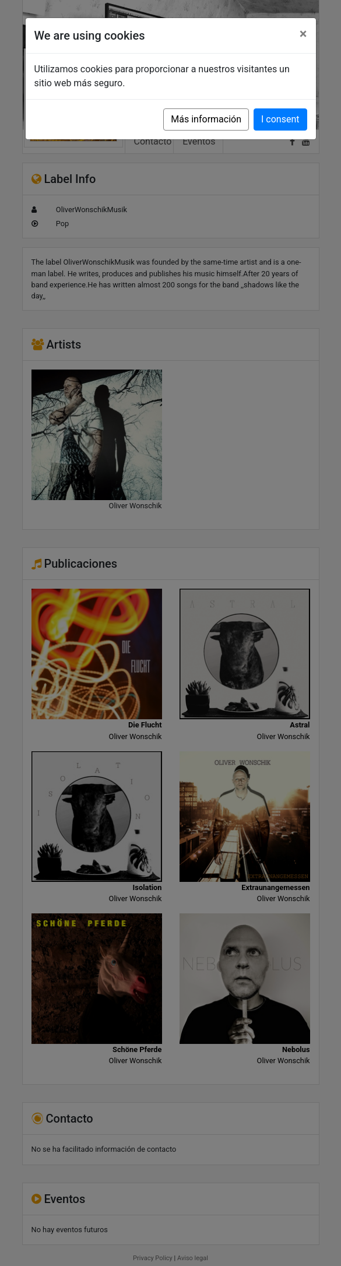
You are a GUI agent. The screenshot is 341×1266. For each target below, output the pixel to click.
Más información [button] (206, 119)
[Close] (303, 34)
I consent (280, 119)
